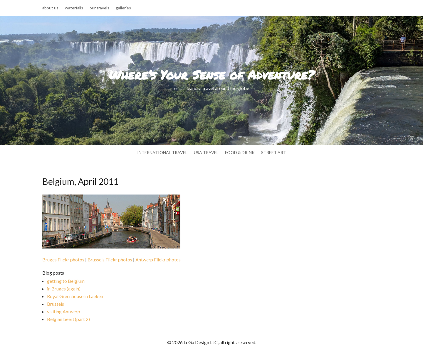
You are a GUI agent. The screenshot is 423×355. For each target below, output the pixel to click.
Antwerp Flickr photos (158, 259)
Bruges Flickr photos (63, 259)
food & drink (240, 153)
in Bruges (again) (63, 288)
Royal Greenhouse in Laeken (75, 296)
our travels (99, 8)
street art (273, 153)
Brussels (55, 304)
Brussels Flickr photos (110, 259)
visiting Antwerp (63, 311)
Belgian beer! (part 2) (68, 319)
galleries (123, 8)
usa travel (206, 153)
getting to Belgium (66, 281)
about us (50, 8)
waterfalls (74, 8)
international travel (162, 153)
